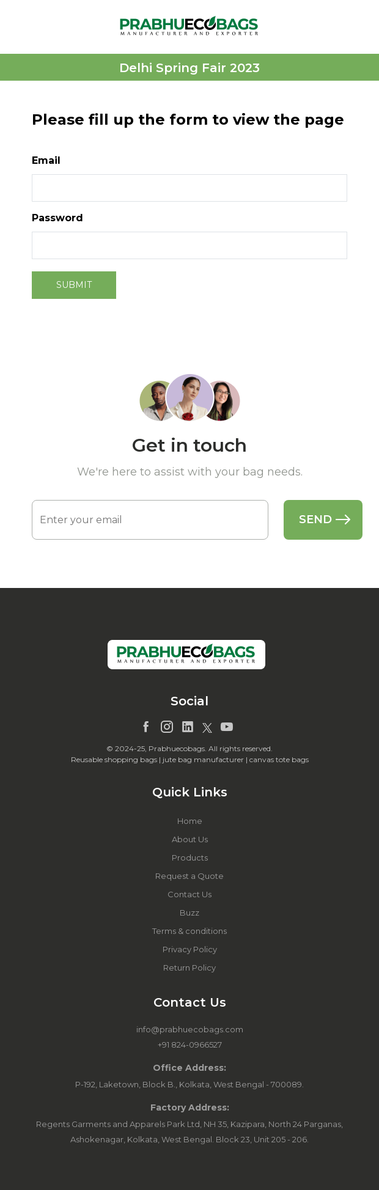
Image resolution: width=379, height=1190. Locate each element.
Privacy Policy (190, 949)
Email (46, 160)
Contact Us (189, 894)
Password (57, 218)
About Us (190, 839)
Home (189, 821)
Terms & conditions (189, 931)
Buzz (189, 912)
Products (190, 857)
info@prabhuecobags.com (189, 1029)
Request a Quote (189, 876)
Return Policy (189, 967)
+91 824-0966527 (190, 1044)
